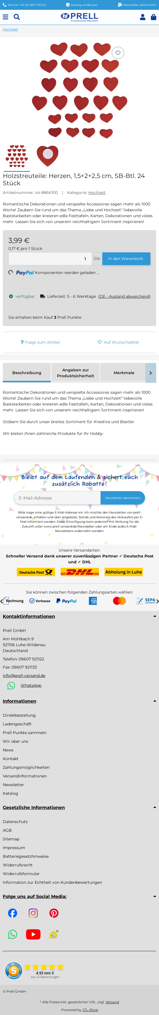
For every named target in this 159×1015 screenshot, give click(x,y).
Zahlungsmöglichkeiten (26, 767)
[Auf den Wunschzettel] (118, 53)
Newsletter (13, 784)
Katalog (10, 793)
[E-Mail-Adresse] (57, 498)
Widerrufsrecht (18, 865)
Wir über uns (15, 741)
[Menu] (5, 17)
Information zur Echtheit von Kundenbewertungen (52, 882)
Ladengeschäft (17, 723)
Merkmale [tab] (124, 372)
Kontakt (10, 758)
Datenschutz (15, 821)
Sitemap (11, 838)
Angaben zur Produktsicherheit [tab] (75, 372)
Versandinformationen (25, 776)
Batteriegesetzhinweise (26, 856)
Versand (112, 1002)
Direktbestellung (19, 715)
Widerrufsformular (21, 873)
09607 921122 (31, 659)
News (8, 750)
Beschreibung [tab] (26, 372)
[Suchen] (17, 17)
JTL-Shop (90, 1010)
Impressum (14, 847)
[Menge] (50, 258)
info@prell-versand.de (24, 675)
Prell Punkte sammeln (24, 732)
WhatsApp (31, 685)
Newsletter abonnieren (122, 498)
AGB (7, 830)
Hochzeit (97, 192)
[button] (142, 17)
